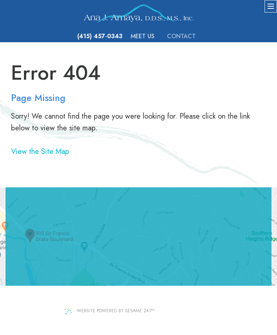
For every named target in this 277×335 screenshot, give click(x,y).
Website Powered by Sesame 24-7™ (110, 311)
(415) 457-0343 (99, 36)
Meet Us (143, 36)
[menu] (270, 6)
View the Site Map (40, 151)
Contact (181, 36)
